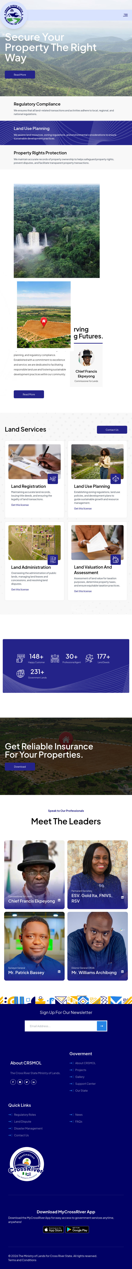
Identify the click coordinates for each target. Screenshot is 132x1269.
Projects (80, 1070)
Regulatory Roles (25, 1114)
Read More (20, 74)
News (79, 1114)
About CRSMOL (85, 1063)
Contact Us (112, 429)
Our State (81, 1090)
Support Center (85, 1083)
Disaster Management (28, 1128)
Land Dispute (22, 1121)
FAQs (78, 1121)
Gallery (79, 1077)
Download (20, 766)
